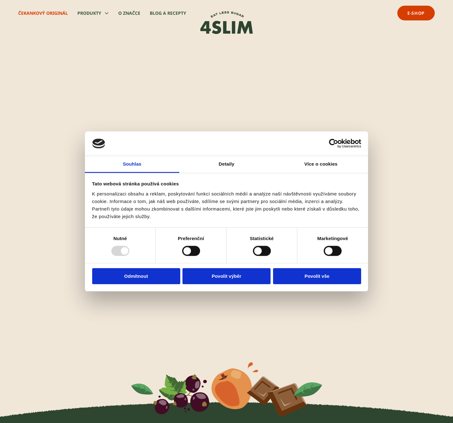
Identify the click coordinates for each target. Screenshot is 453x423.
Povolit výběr (226, 276)
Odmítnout (136, 276)
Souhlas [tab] (132, 164)
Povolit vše (317, 276)
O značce (129, 13)
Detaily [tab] (226, 164)
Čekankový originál (43, 13)
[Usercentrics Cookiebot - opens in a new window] (333, 143)
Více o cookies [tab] (321, 164)
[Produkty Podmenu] (106, 13)
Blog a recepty (168, 13)
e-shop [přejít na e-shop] (415, 13)
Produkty (89, 13)
